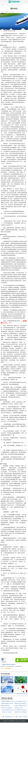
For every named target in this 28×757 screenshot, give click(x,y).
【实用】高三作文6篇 (6, 712)
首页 (8, 4)
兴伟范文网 (12, 720)
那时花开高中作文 (5, 705)
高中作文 (19, 4)
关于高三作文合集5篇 (6, 707)
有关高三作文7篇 (18, 707)
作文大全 (13, 4)
